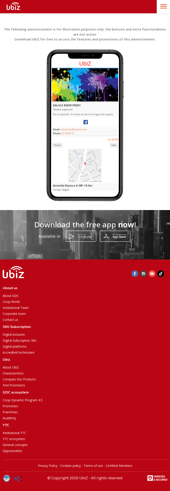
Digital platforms (15, 346)
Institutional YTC (14, 433)
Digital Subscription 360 (19, 340)
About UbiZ (11, 367)
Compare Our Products (19, 379)
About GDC (11, 296)
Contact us (10, 320)
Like (114, 145)
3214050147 (68, 133)
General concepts (15, 445)
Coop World (11, 302)
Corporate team (14, 314)
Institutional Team (16, 308)
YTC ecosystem (14, 439)
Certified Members (119, 466)
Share (57, 145)
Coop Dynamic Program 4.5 (22, 400)
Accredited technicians (19, 352)
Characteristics (13, 373)
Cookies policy (70, 466)
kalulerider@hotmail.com (73, 129)
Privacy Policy (47, 466)
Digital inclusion (14, 334)
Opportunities (12, 451)
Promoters (10, 406)
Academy (9, 418)
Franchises (10, 412)
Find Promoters (14, 385)
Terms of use (93, 466)
